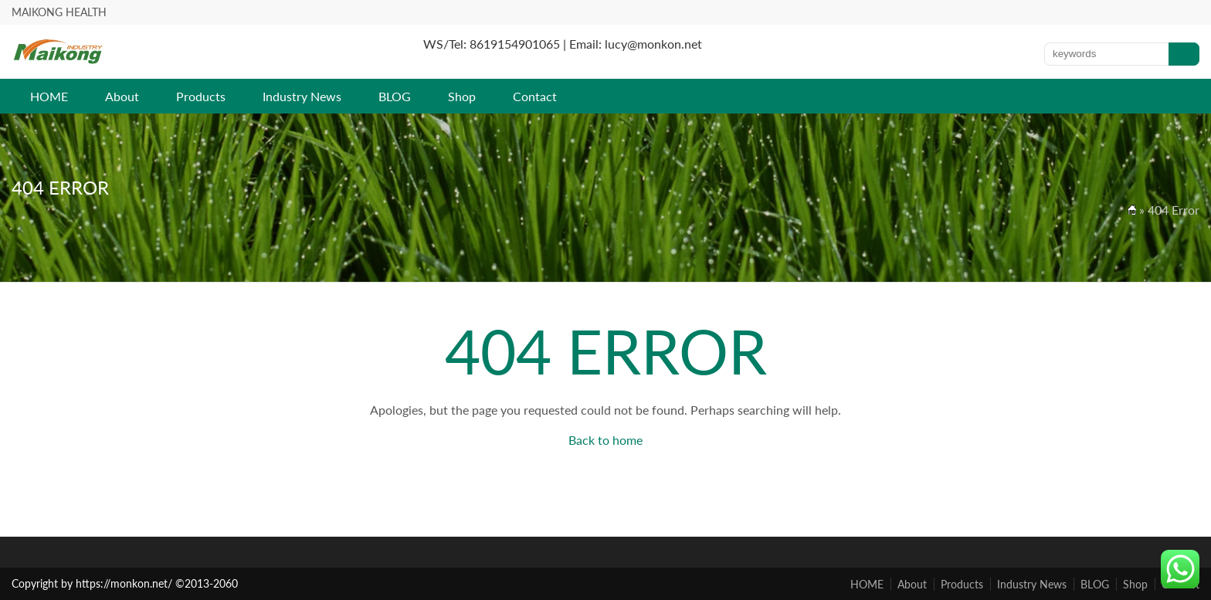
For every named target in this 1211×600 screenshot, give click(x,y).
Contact (535, 96)
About (122, 96)
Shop (462, 96)
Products (201, 96)
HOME (49, 96)
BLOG (394, 96)
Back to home (605, 439)
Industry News (302, 96)
